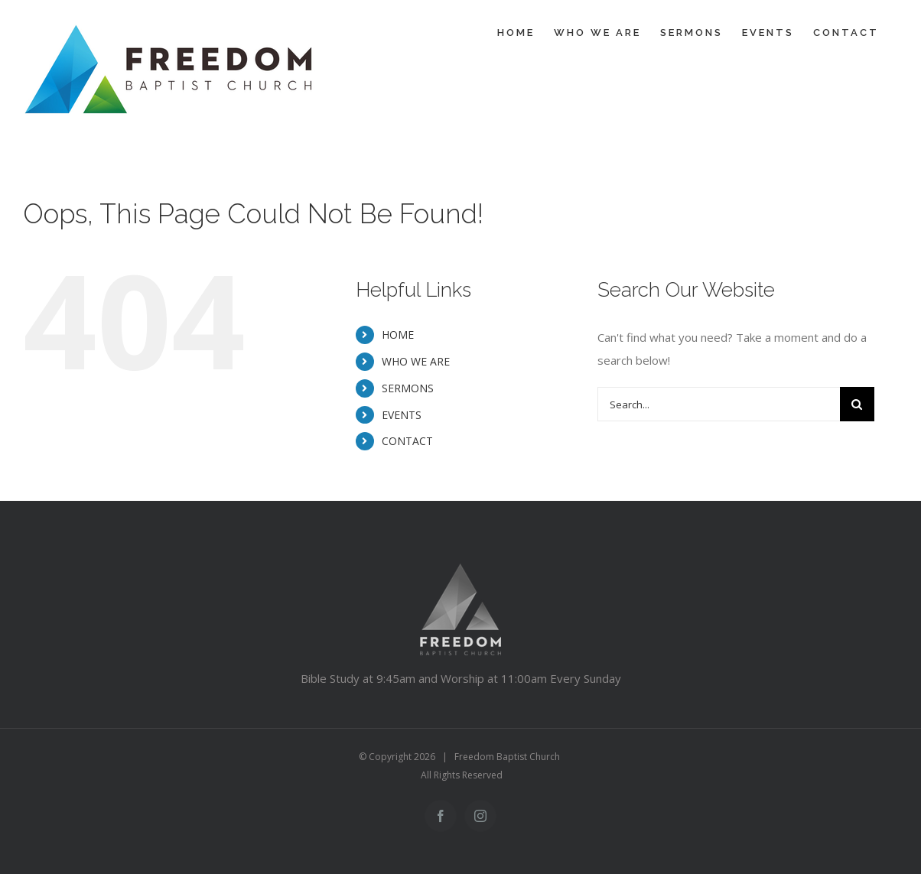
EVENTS (401, 415)
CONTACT (407, 441)
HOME (398, 334)
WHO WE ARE (416, 361)
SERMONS (408, 388)
